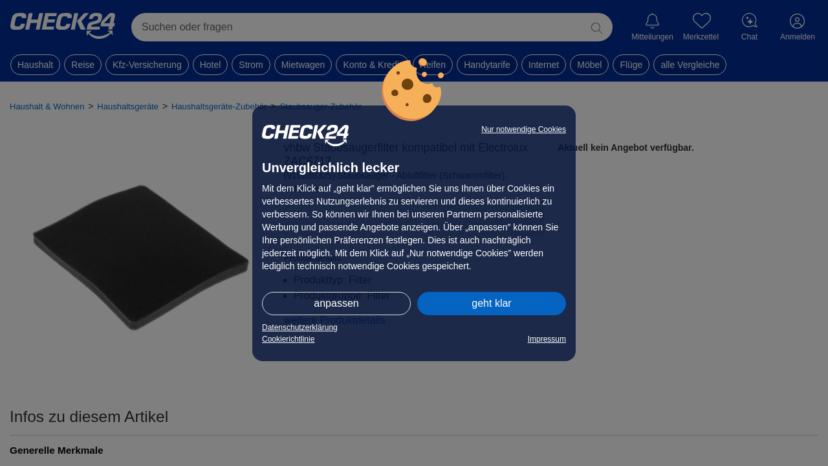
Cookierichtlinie (288, 339)
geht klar (491, 303)
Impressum (547, 339)
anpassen (336, 303)
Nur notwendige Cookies (523, 129)
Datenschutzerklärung (300, 327)
